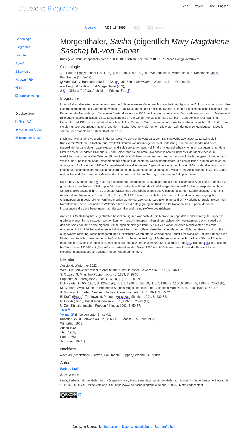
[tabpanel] (124, 218)
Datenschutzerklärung (137, 426)
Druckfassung (27, 96)
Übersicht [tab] (91, 27)
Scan (21, 121)
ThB (63, 310)
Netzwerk (24, 79)
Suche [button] (183, 6)
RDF (20, 87)
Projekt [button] (198, 6)
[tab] (116, 28)
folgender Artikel (28, 137)
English (223, 6)
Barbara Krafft (69, 368)
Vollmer (65, 314)
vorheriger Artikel (29, 129)
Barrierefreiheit (165, 426)
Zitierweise (23, 71)
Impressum (112, 426)
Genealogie (23, 39)
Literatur (21, 55)
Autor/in (21, 63)
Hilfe (212, 6)
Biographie (23, 47)
